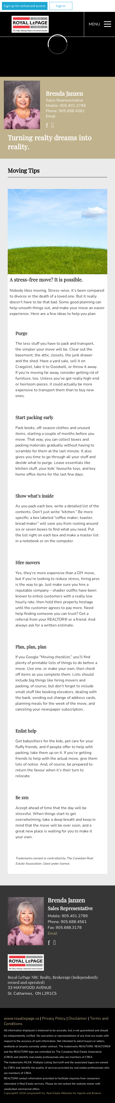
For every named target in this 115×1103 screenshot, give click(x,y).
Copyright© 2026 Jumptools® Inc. (25, 1093)
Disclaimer (78, 1018)
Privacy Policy (54, 1018)
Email (50, 116)
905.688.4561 (72, 111)
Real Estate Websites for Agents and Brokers (74, 1093)
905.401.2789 (73, 105)
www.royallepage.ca (21, 1018)
